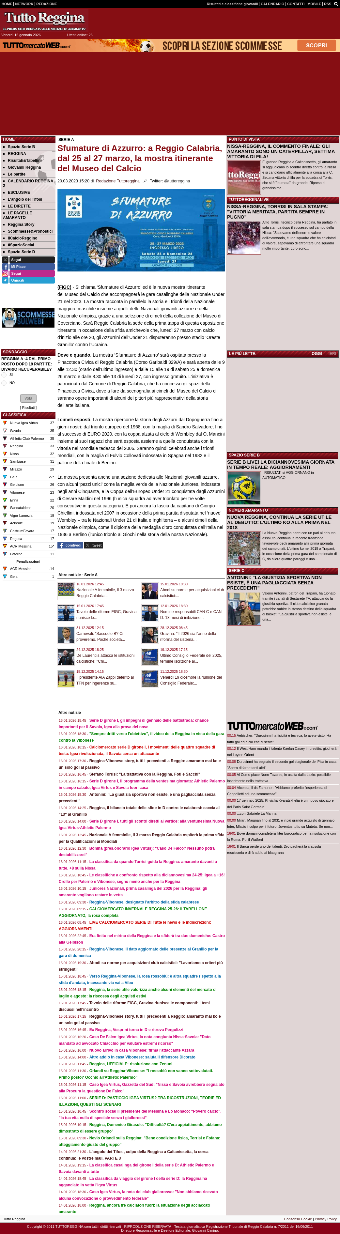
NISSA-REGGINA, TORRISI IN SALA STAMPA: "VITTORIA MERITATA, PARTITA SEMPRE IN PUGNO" (277, 212)
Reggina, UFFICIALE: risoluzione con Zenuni (131, 1064)
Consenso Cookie (298, 1219)
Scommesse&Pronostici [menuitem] (28, 231)
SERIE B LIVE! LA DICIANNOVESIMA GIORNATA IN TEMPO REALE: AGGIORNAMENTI (280, 464)
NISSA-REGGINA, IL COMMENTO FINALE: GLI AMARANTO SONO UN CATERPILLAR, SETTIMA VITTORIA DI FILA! (281, 151)
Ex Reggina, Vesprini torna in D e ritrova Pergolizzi (136, 1029)
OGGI (317, 353)
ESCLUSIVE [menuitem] (16, 192)
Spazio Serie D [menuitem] (19, 252)
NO (12, 383)
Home (9, 139)
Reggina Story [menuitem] (18, 224)
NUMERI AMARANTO (248, 510)
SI (11, 375)
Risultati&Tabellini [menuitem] (22, 160)
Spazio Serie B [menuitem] (19, 147)
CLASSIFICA (14, 415)
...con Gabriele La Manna (256, 813)
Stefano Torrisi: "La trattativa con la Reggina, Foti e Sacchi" (144, 774)
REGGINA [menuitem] (14, 153)
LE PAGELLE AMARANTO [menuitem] (17, 215)
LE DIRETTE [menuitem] (17, 206)
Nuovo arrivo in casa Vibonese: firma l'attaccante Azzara (141, 1050)
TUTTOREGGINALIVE (249, 199)
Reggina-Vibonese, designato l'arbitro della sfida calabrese (144, 902)
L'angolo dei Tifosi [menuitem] (22, 199)
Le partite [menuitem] (14, 174)
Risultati (28, 407)
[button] (28, 398)
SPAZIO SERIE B (244, 455)
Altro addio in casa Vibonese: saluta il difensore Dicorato (142, 1057)
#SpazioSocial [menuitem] (18, 245)
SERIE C (236, 570)
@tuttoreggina (177, 181)
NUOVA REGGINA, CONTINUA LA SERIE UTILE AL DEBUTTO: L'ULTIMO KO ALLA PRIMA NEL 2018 (279, 522)
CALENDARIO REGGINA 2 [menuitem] (28, 183)
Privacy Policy (326, 1219)
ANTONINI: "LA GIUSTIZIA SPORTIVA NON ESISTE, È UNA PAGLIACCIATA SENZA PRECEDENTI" (274, 583)
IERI (332, 353)
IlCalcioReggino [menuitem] (20, 238)
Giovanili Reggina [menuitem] (22, 167)
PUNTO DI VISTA (244, 139)
